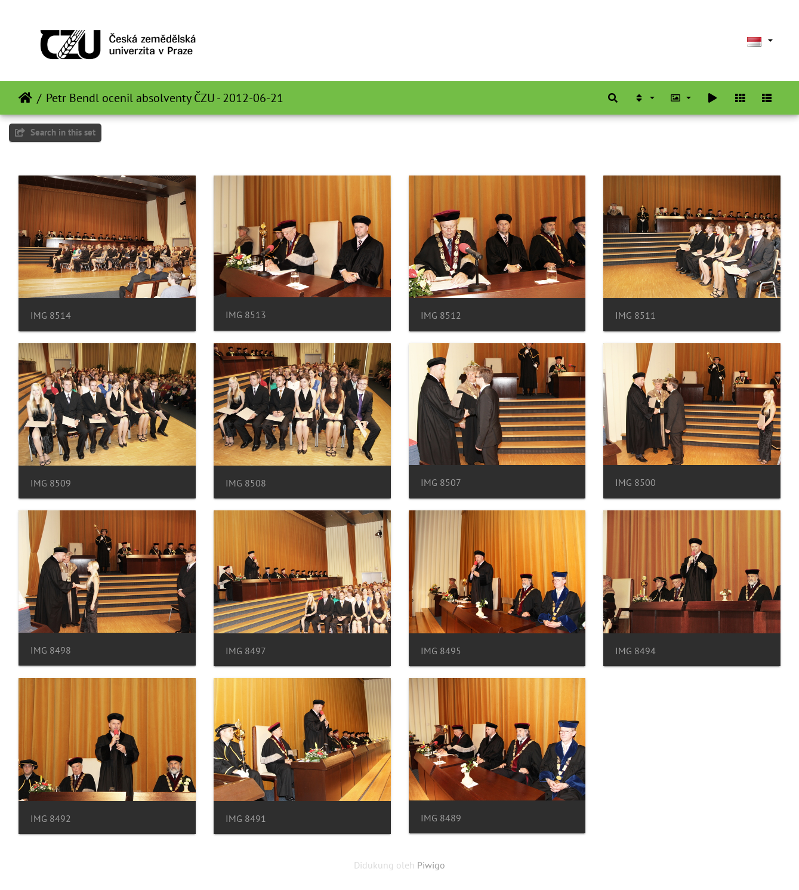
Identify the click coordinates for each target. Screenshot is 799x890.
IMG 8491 (246, 818)
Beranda (25, 98)
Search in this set (55, 132)
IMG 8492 (50, 818)
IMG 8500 (635, 482)
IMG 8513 (246, 315)
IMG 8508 (246, 483)
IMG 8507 (441, 482)
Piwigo (431, 865)
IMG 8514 (50, 315)
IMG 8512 (441, 315)
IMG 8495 (441, 651)
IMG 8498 (50, 650)
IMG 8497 (246, 651)
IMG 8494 (635, 651)
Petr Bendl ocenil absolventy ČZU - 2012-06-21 (164, 98)
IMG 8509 (50, 483)
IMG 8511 (635, 315)
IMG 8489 (441, 818)
